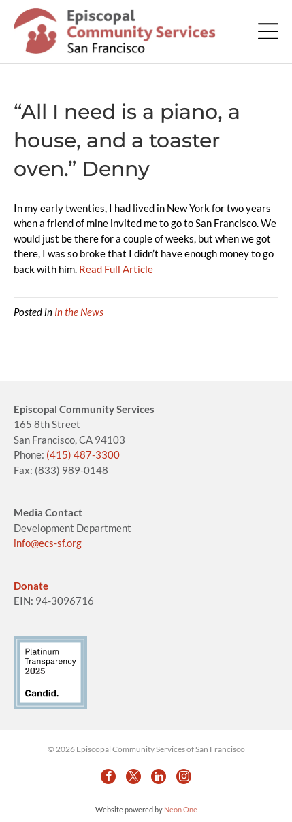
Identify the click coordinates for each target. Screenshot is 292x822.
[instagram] (183, 776)
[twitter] (133, 776)
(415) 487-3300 (83, 454)
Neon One (180, 809)
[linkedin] (158, 776)
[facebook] (108, 776)
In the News (78, 312)
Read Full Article (116, 269)
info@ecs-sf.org (48, 543)
